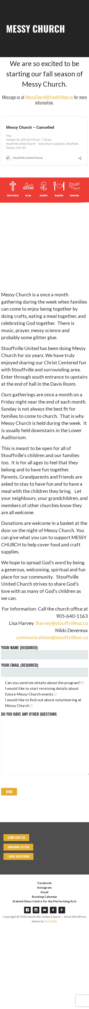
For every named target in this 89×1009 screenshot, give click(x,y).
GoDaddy (50, 921)
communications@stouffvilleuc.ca (52, 637)
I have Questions (18, 856)
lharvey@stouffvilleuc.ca (62, 623)
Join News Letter (18, 847)
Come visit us (16, 838)
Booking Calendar (44, 896)
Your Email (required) (44, 669)
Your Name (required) (44, 652)
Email (44, 892)
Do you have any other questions (44, 743)
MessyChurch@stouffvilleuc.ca (49, 97)
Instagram (44, 887)
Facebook (44, 883)
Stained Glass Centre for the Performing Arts (44, 901)
